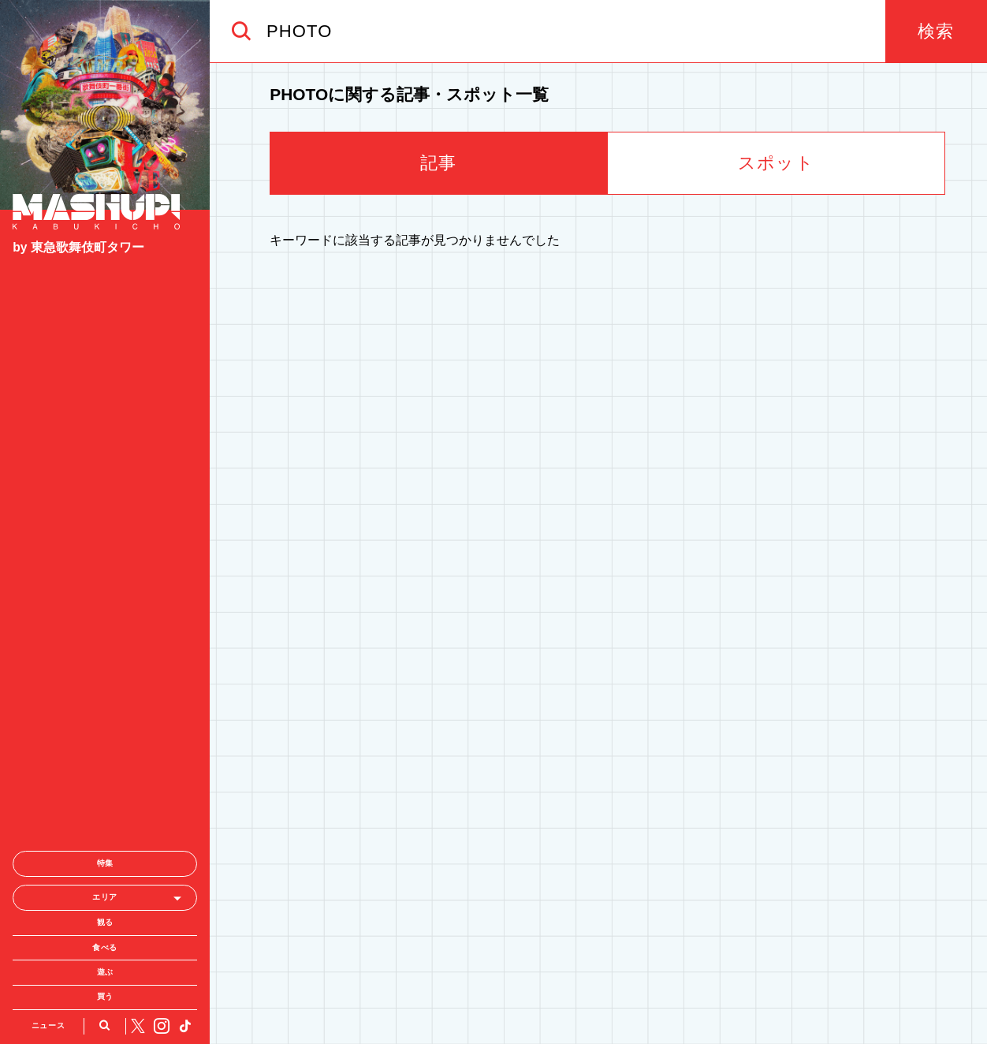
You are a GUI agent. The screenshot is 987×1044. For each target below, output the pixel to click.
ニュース (48, 866)
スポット (776, 163)
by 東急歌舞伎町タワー (78, 247)
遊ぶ (105, 813)
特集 (105, 704)
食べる (104, 788)
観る (105, 763)
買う (105, 837)
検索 (936, 31)
